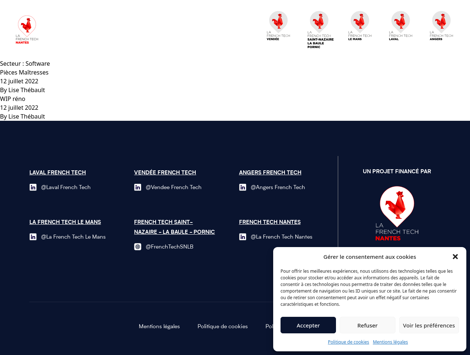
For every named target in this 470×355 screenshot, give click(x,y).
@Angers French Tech (278, 188)
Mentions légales (390, 342)
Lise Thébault (26, 90)
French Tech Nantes (270, 222)
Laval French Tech (57, 173)
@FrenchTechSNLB (170, 247)
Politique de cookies (348, 342)
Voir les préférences (429, 325)
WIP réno (12, 99)
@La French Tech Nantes (281, 237)
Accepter (308, 325)
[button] (455, 256)
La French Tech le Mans (65, 222)
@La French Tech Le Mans (73, 237)
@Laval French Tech (66, 188)
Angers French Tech (270, 173)
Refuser (367, 325)
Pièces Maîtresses (24, 72)
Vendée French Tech (165, 173)
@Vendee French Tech (174, 188)
